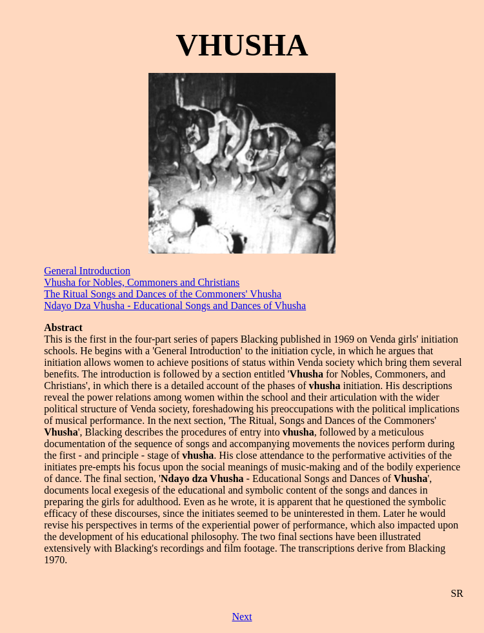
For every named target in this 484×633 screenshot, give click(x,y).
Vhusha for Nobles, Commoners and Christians (141, 282)
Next (242, 616)
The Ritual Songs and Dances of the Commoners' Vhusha (162, 293)
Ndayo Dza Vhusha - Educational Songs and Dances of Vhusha (175, 305)
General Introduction (87, 270)
